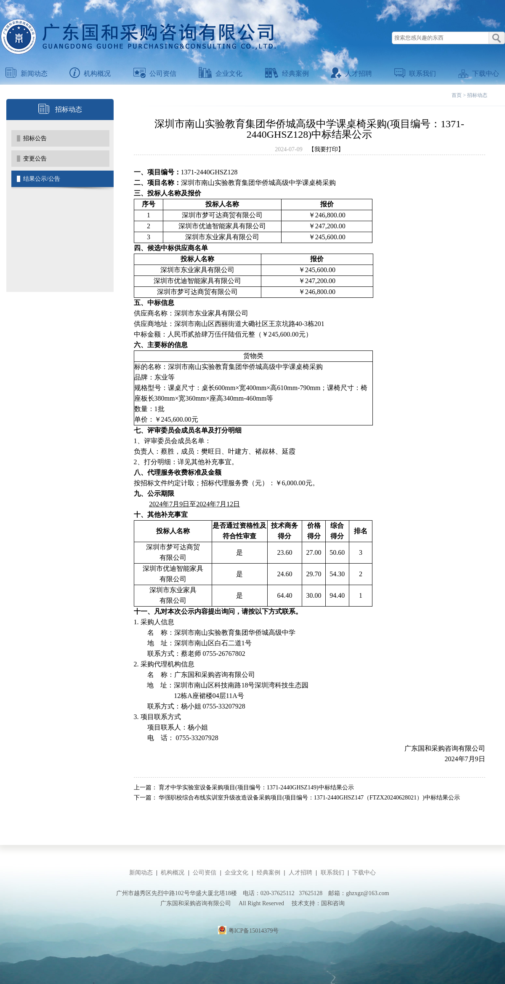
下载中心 (478, 73)
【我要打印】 (326, 149)
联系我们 (415, 73)
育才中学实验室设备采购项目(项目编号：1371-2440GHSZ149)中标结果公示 (256, 787)
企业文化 (220, 73)
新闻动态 (26, 73)
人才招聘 (351, 73)
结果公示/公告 (41, 179)
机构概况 (90, 73)
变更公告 (35, 158)
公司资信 (154, 73)
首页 (457, 95)
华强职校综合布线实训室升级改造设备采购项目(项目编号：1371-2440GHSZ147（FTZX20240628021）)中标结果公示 (309, 797)
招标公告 (35, 138)
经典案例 (287, 73)
